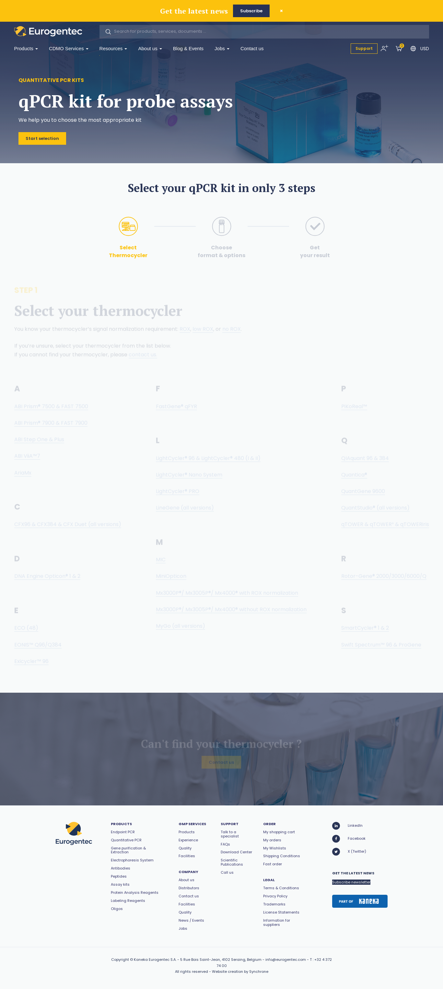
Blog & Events (188, 48)
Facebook (349, 839)
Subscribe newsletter (351, 882)
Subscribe (251, 11)
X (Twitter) (349, 852)
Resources (113, 48)
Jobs (222, 48)
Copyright (120, 959)
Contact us (252, 48)
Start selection (42, 139)
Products (26, 48)
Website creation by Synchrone (240, 971)
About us (150, 48)
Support (364, 48)
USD (424, 48)
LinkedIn (347, 826)
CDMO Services (68, 48)
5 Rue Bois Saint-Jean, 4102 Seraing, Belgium (221, 959)
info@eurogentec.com (285, 959)
